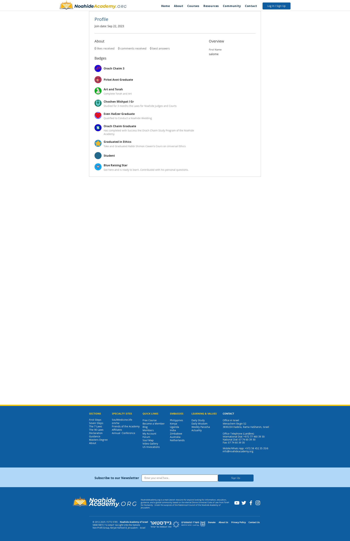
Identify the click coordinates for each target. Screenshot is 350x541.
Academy (105, 6)
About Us (223, 522)
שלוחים (115, 423)
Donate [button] (212, 522)
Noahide (84, 6)
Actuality (196, 430)
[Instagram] (258, 503)
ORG (122, 6)
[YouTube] (237, 503)
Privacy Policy (238, 522)
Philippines (176, 420)
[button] (178, 6)
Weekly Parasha (200, 427)
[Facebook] (251, 503)
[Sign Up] (236, 478)
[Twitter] (244, 503)
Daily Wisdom (199, 423)
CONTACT (228, 413)
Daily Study (198, 420)
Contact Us (254, 522)
